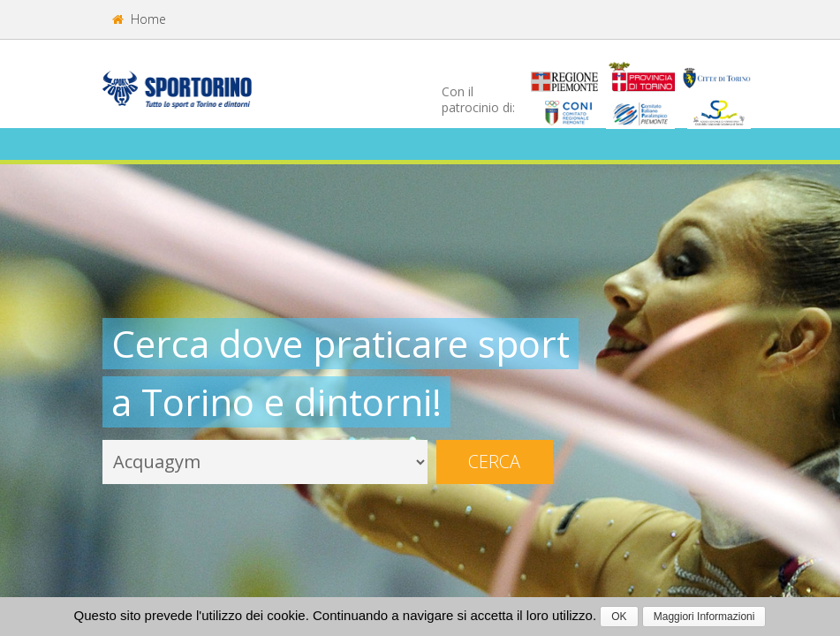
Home (139, 19)
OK (618, 616)
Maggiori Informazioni (704, 616)
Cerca (494, 461)
